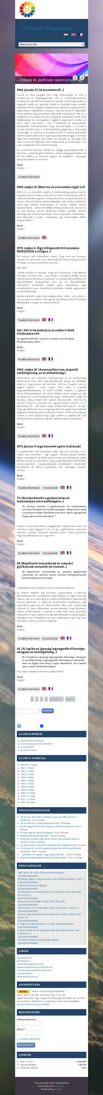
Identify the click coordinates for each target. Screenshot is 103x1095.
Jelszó (21, 1029)
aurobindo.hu (24, 957)
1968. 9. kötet (27, 789)
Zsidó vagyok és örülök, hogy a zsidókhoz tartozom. (47, 826)
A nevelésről (27, 746)
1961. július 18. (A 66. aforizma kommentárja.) (41, 872)
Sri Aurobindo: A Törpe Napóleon (37, 823)
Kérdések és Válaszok (32, 740)
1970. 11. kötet (27, 796)
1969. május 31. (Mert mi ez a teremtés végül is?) (51, 187)
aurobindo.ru (24, 960)
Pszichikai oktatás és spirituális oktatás (38, 939)
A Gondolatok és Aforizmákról (36, 743)
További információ (29, 177)
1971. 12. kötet (27, 799)
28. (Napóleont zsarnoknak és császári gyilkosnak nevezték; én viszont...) (45, 565)
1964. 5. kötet (27, 777)
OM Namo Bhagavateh (46, 28)
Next (82, 77)
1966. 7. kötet (27, 783)
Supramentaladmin (28, 875)
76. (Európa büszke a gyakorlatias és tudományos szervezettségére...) (43, 499)
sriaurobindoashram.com (30, 964)
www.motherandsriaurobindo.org (34, 967)
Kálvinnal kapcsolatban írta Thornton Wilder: (43, 857)
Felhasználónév (27, 1019)
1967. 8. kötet (27, 786)
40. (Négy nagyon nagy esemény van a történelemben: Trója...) (50, 879)
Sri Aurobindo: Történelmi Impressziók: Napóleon (46, 845)
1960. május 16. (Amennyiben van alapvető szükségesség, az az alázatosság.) (47, 371)
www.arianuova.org (27, 976)
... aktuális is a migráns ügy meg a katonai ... (43, 854)
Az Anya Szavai (28, 750)
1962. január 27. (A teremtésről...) (40, 90)
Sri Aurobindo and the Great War (34, 970)
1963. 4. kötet (27, 774)
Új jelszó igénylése (30, 1038)
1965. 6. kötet (27, 780)
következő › (56, 699)
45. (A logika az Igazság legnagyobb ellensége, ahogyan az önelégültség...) (51, 650)
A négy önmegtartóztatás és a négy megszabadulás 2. (46, 923)
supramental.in (25, 973)
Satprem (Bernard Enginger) (32, 885)
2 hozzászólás (50, 638)
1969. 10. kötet (27, 792)
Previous (75, 77)
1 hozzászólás (50, 487)
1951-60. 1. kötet (28, 764)
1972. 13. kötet (27, 802)
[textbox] (29, 711)
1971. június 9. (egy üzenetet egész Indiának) (49, 446)
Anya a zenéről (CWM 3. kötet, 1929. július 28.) (41, 901)
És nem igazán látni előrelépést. (37, 832)
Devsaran (59, 1086)
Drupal (57, 1089)
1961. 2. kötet (27, 767)
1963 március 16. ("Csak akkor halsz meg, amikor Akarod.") (48, 907)
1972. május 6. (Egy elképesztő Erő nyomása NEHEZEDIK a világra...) (48, 249)
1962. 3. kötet (27, 771)
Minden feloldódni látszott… (35, 835)
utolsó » (70, 699)
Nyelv (20, 164)
